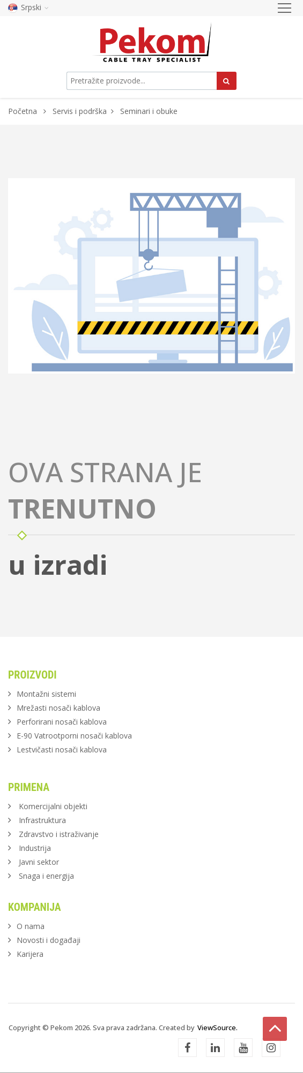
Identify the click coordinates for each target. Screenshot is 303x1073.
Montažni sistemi (46, 694)
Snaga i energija (46, 876)
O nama (31, 926)
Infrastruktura (42, 820)
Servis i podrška (80, 111)
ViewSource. (217, 1027)
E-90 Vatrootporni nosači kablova (74, 735)
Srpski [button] (28, 7)
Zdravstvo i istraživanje (59, 834)
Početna (22, 111)
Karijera (30, 954)
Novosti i (48, 940)
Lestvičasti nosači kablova (62, 749)
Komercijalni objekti (53, 806)
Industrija (35, 848)
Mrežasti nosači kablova (58, 708)
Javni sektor (39, 862)
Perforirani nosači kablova (62, 722)
